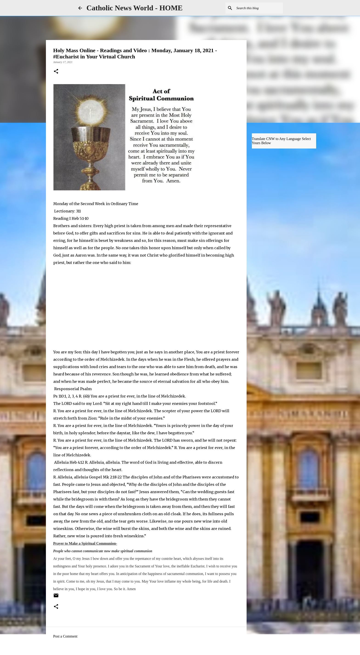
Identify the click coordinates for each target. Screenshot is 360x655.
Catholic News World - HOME (135, 8)
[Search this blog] (259, 8)
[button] (56, 72)
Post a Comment (65, 636)
